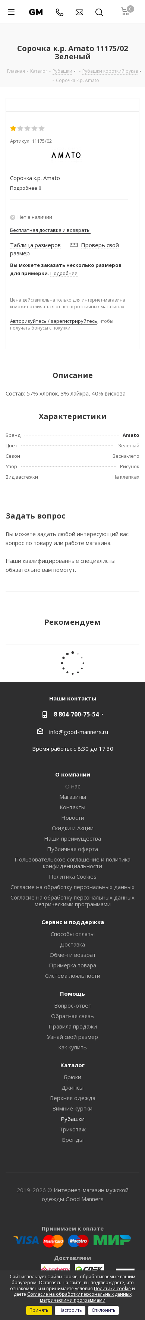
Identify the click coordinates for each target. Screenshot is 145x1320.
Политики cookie (112, 1288)
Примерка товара (72, 965)
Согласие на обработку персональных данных (72, 887)
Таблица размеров (35, 245)
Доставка (72, 944)
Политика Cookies (73, 876)
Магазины (72, 796)
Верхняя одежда (72, 1098)
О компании (72, 774)
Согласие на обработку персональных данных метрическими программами (72, 901)
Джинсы (72, 1087)
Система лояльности (72, 975)
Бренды (72, 1139)
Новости (72, 817)
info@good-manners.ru (78, 731)
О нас (72, 786)
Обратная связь (72, 1016)
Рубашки (73, 1118)
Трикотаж (72, 1129)
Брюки (72, 1077)
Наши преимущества (72, 838)
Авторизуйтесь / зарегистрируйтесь (53, 321)
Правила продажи (72, 1026)
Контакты (72, 807)
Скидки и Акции (73, 828)
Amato (131, 435)
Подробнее (64, 273)
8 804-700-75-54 (76, 714)
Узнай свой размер (72, 1036)
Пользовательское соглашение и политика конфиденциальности (72, 863)
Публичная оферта (72, 849)
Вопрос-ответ (72, 1005)
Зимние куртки (72, 1108)
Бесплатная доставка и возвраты (50, 230)
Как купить (72, 1047)
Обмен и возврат (73, 954)
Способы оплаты (73, 934)
